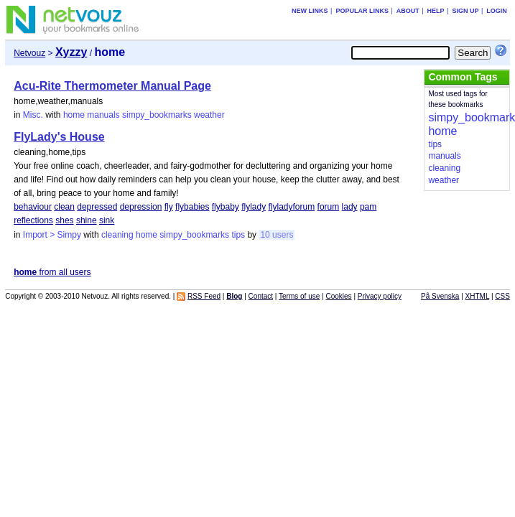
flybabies (192, 207)
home (74, 115)
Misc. (33, 115)
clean (64, 207)
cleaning (117, 235)
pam (368, 207)
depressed (97, 207)
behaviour (33, 207)
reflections (33, 220)
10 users (276, 235)
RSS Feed (204, 296)
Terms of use (299, 296)
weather (209, 115)
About (407, 10)
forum (328, 207)
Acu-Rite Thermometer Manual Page (112, 86)
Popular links (362, 10)
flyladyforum (292, 207)
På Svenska (440, 296)
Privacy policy (380, 296)
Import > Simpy (52, 235)
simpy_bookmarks (157, 115)
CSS (502, 296)
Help (436, 10)
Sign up (465, 10)
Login (496, 10)
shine (86, 220)
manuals (103, 115)
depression (141, 207)
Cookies (338, 296)
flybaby (225, 207)
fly (168, 207)
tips (238, 235)
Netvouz (29, 53)
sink (106, 220)
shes (64, 220)
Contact (261, 296)
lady (350, 207)
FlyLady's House (59, 137)
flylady (253, 207)
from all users (52, 272)
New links (310, 10)
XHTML (477, 296)
